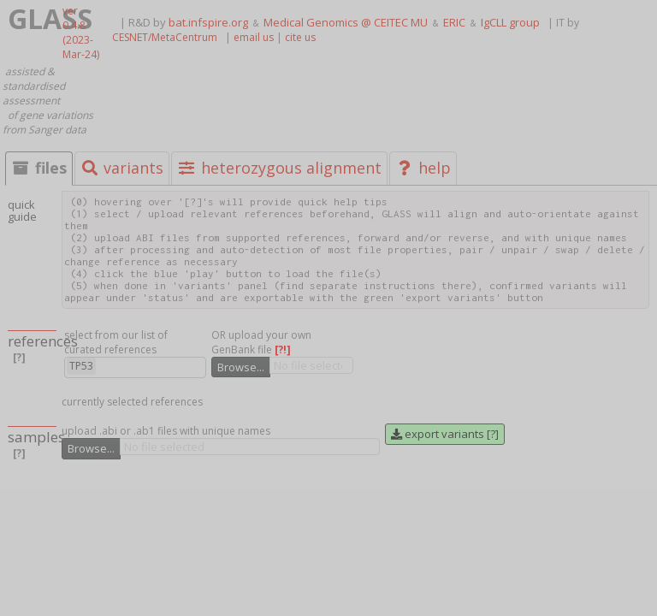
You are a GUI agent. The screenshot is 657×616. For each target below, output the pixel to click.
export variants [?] (445, 433)
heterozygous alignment (279, 167)
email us (254, 37)
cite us (300, 37)
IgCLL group (510, 22)
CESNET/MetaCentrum (164, 37)
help (423, 167)
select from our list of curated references (116, 342)
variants (122, 167)
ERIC (454, 22)
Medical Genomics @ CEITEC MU (345, 22)
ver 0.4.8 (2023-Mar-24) (80, 32)
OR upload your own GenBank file (261, 342)
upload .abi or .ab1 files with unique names (166, 431)
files (39, 167)
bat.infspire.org (208, 22)
